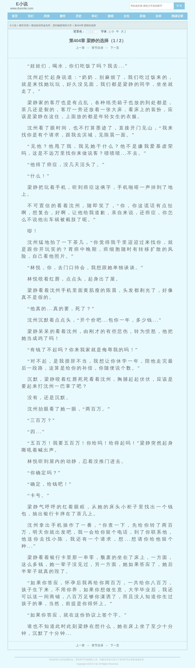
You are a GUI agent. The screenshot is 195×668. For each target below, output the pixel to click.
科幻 (95, 16)
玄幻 (31, 16)
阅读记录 (177, 16)
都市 (63, 16)
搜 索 (179, 5)
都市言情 (24, 25)
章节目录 (97, 47)
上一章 (80, 47)
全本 (158, 16)
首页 (15, 16)
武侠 (47, 16)
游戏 (110, 16)
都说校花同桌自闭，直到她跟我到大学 (51, 25)
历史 (79, 16)
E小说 (13, 25)
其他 (142, 16)
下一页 (114, 47)
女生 (126, 16)
